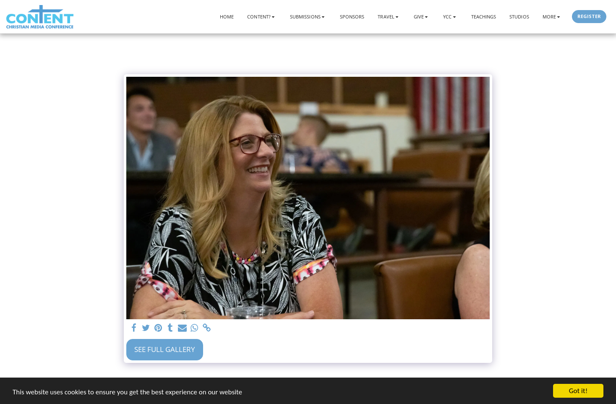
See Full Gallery (164, 349)
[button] (262, 16)
